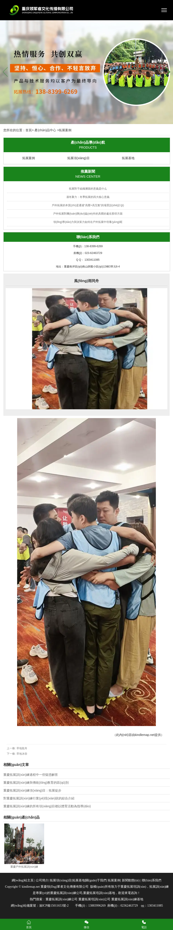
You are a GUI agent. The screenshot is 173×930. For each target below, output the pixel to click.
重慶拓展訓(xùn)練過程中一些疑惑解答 (30, 774)
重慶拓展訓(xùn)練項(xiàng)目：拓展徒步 (32, 790)
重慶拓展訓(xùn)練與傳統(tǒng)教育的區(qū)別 (36, 782)
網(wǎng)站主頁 (23, 880)
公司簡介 (42, 880)
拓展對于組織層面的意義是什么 (88, 188)
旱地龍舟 (21, 748)
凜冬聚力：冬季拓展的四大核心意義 (87, 197)
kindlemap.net (145, 735)
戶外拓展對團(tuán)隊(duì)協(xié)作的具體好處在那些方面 (87, 213)
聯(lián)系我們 (151, 880)
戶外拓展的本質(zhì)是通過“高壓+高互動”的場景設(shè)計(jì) (88, 205)
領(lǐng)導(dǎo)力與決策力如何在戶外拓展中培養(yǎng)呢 (87, 222)
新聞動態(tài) (131, 880)
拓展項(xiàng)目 (78, 158)
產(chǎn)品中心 (45, 130)
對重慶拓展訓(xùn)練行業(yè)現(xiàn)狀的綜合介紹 (38, 798)
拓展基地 (128, 158)
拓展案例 (28, 158)
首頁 (28, 130)
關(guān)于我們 (95, 880)
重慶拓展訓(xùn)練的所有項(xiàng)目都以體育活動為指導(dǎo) (47, 806)
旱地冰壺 (21, 753)
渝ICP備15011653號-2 (54, 905)
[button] (168, 72)
